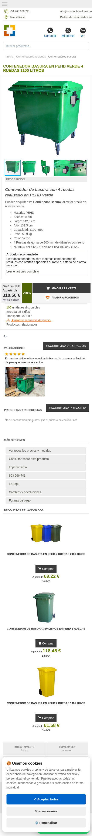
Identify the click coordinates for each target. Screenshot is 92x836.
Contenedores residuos (31, 56)
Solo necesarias (46, 811)
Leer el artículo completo (22, 271)
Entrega (14, 484)
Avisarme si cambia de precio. (28, 320)
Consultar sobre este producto (29, 459)
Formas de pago (20, 500)
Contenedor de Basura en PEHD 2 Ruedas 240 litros (46, 554)
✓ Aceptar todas (46, 799)
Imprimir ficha (18, 467)
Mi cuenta (68, 32)
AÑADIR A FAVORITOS (61, 297)
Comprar (46, 569)
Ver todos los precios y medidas (30, 450)
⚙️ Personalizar (46, 822)
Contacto (50, 32)
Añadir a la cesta (62, 288)
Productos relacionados (21, 324)
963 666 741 (17, 475)
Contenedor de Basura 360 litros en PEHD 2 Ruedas (46, 628)
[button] (83, 80)
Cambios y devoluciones (25, 492)
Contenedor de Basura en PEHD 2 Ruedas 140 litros (46, 703)
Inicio (9, 56)
